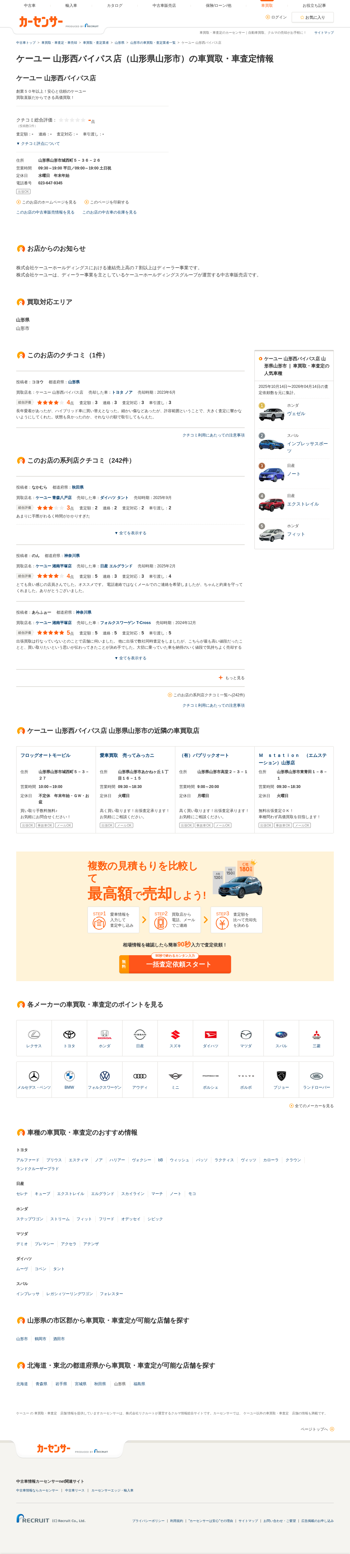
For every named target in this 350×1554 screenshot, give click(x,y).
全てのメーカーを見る (314, 1106)
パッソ (202, 1160)
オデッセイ (131, 1219)
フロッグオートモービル (45, 755)
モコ (192, 1193)
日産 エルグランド (116, 566)
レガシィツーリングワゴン (69, 1294)
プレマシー (44, 1244)
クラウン (293, 1160)
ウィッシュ (179, 1160)
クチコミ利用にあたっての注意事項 (213, 435)
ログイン (279, 17)
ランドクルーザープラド (37, 1168)
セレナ (22, 1193)
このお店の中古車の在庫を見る (109, 212)
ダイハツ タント (114, 497)
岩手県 (61, 1384)
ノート (175, 1193)
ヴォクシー (141, 1160)
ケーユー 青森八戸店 (54, 497)
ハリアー (117, 1160)
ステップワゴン (29, 1219)
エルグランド (102, 1193)
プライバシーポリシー (148, 1521)
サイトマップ (324, 32)
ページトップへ (314, 1429)
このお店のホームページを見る (49, 202)
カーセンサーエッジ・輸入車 (112, 1490)
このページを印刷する (109, 202)
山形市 (22, 1339)
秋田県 (78, 487)
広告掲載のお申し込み (317, 1521)
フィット (84, 1219)
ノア (99, 1160)
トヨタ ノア (122, 392)
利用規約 (176, 1521)
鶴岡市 (40, 1339)
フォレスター (111, 1294)
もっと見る (235, 678)
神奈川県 (72, 555)
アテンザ (91, 1244)
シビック (155, 1219)
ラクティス (224, 1160)
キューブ (42, 1193)
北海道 (22, 1384)
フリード (106, 1219)
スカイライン (133, 1193)
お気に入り (315, 17)
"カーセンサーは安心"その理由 (211, 1521)
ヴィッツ (248, 1160)
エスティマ (78, 1160)
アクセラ (68, 1244)
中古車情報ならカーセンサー (37, 1490)
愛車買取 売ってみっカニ (127, 755)
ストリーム (60, 1219)
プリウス (54, 1160)
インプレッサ (28, 1294)
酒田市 (59, 1339)
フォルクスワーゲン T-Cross (125, 622)
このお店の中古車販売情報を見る (45, 212)
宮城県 (81, 1384)
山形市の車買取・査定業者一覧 (153, 42)
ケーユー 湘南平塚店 (54, 566)
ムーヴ (22, 1269)
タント (59, 1269)
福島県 (139, 1384)
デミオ (22, 1244)
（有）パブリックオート (204, 755)
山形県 (74, 382)
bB (160, 1160)
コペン (40, 1269)
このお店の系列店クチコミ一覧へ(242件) (209, 695)
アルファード (28, 1160)
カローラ (271, 1160)
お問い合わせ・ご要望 (279, 1521)
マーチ (157, 1193)
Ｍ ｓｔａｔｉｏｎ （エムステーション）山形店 (293, 759)
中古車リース (75, 1490)
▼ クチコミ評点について (38, 143)
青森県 (41, 1384)
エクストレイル (70, 1193)
